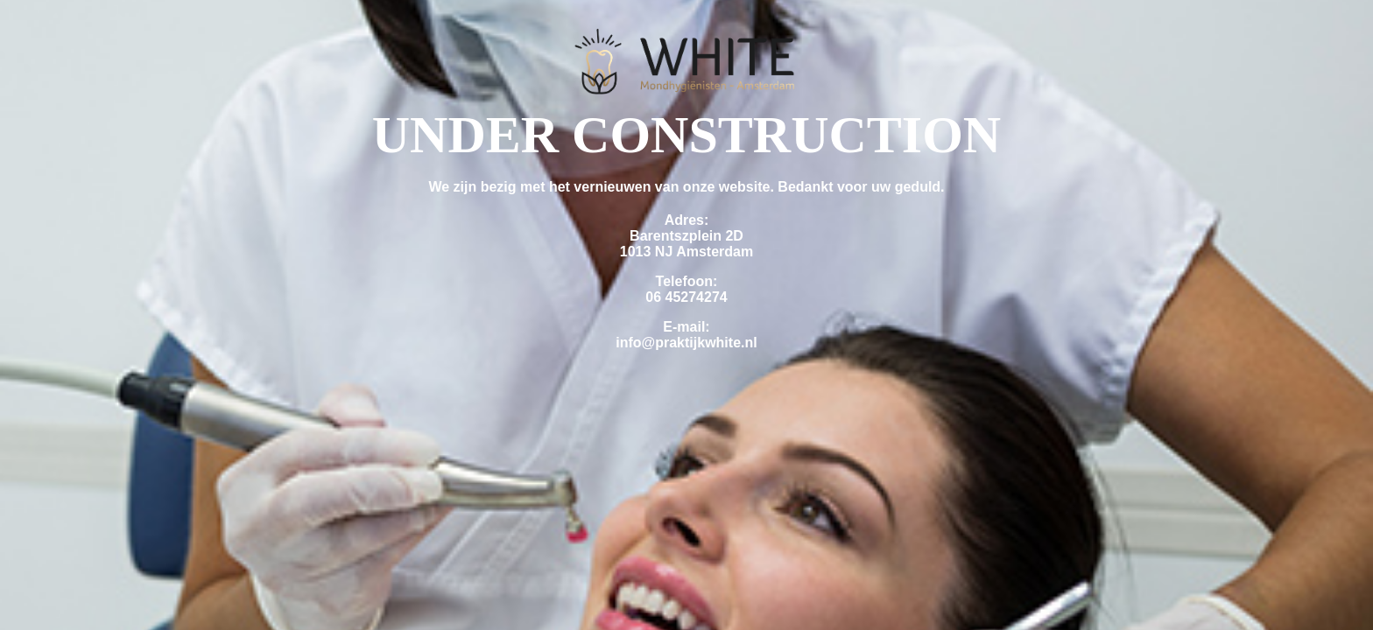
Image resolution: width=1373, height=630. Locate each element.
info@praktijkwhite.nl (686, 342)
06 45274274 (686, 297)
